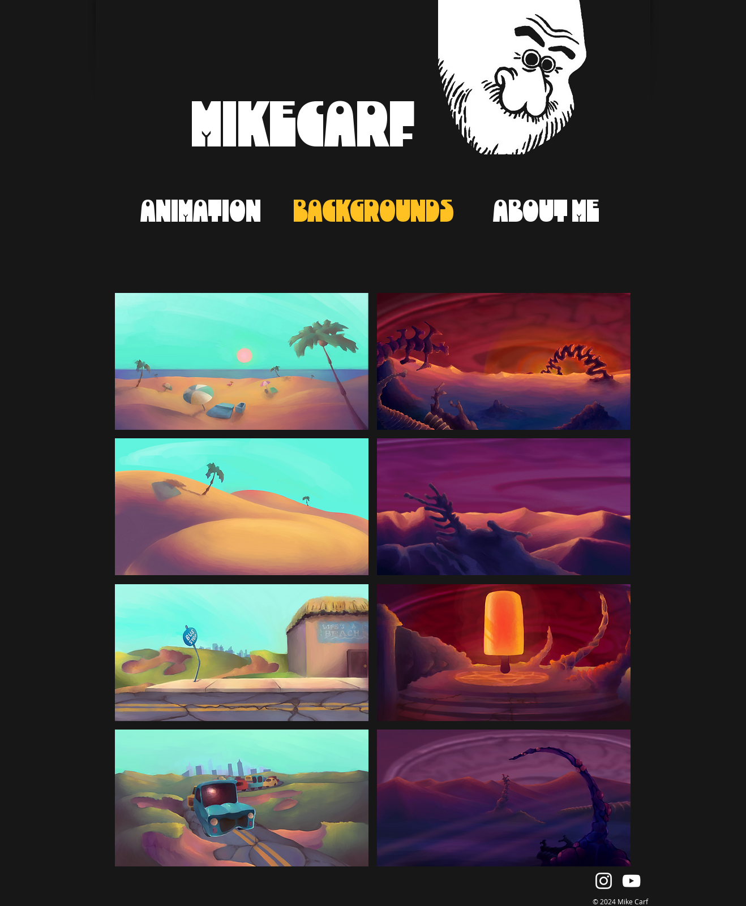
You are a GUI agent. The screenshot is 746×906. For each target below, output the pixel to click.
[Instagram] (604, 881)
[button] (241, 361)
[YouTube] (631, 881)
